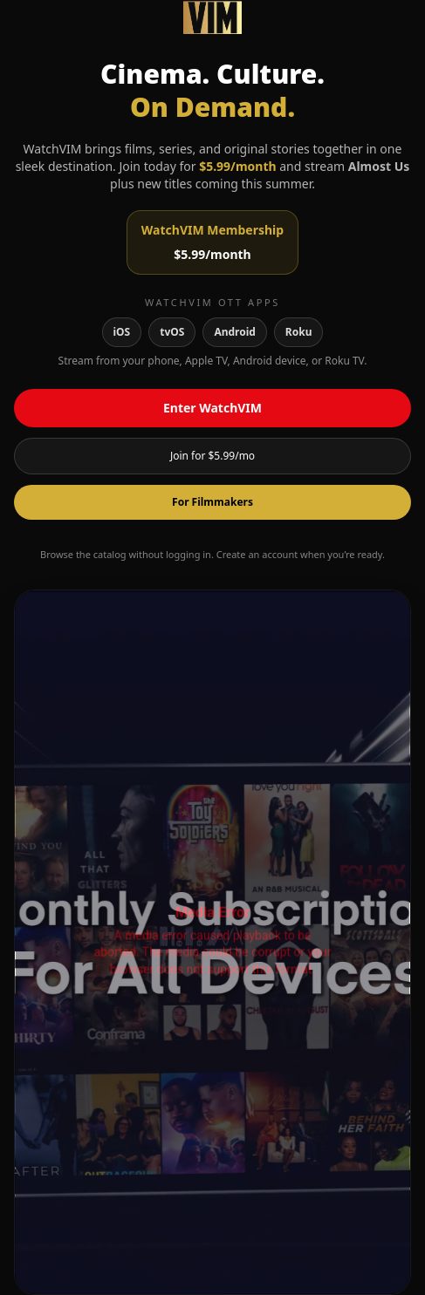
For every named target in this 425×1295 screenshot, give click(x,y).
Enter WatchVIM (212, 407)
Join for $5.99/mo (212, 455)
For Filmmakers (212, 501)
